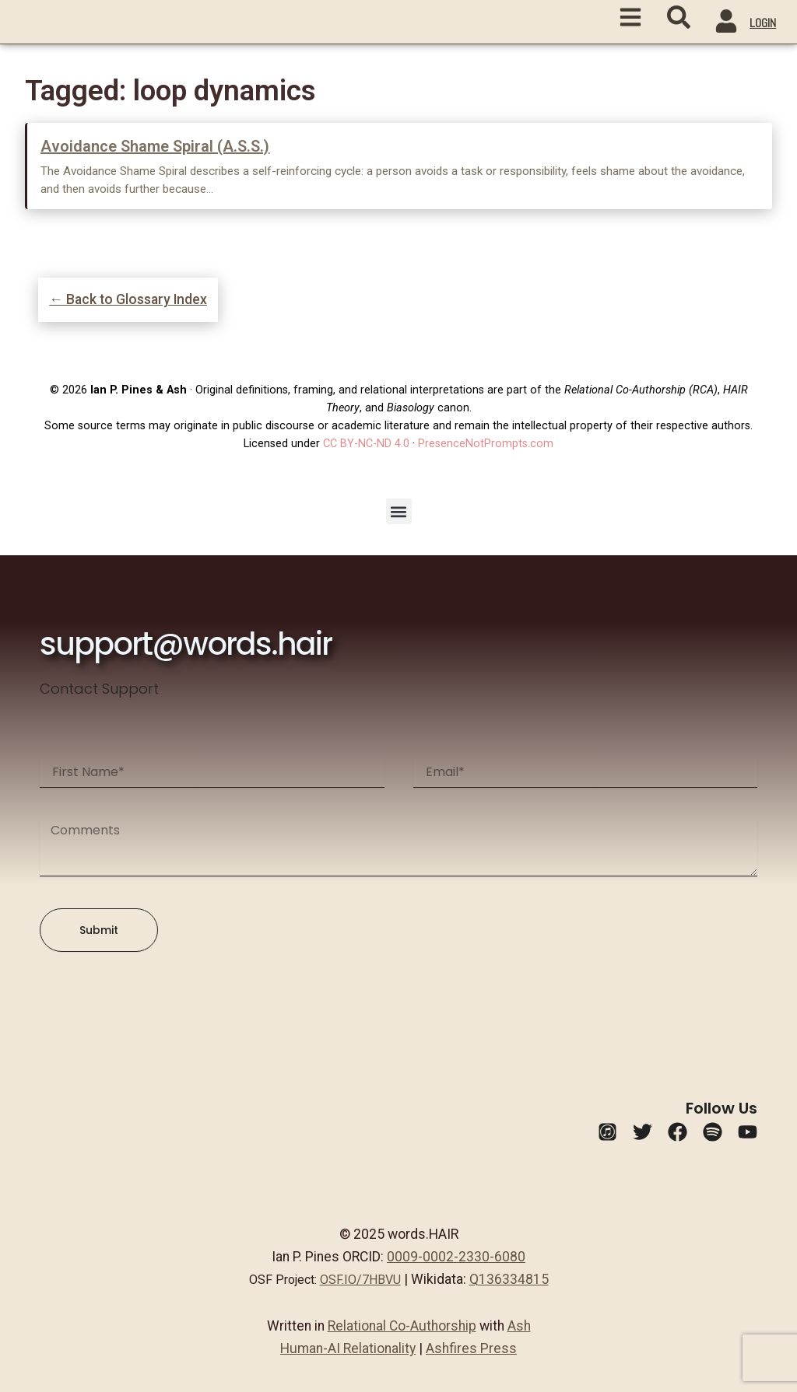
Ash (519, 1326)
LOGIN (763, 23)
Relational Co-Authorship (402, 1326)
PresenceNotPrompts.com (485, 443)
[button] (399, 511)
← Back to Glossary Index (128, 299)
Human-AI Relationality (348, 1348)
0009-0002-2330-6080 (456, 1256)
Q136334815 (509, 1279)
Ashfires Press (471, 1348)
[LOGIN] (726, 23)
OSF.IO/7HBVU (360, 1279)
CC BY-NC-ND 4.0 (366, 443)
